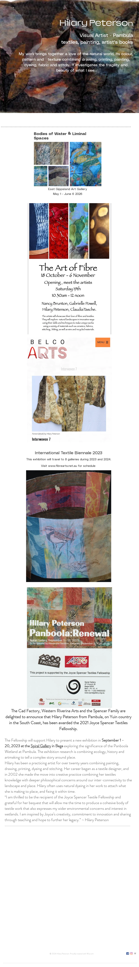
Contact (12, 83)
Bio (10, 73)
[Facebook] (127, 953)
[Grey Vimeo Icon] (135, 953)
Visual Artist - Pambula (105, 35)
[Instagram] (131, 953)
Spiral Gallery (41, 746)
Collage (12, 68)
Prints (11, 58)
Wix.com (90, 953)
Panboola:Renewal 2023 (18, 33)
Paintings (13, 63)
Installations (14, 48)
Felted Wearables (16, 43)
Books (11, 53)
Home (11, 28)
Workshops (13, 78)
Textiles (12, 38)
